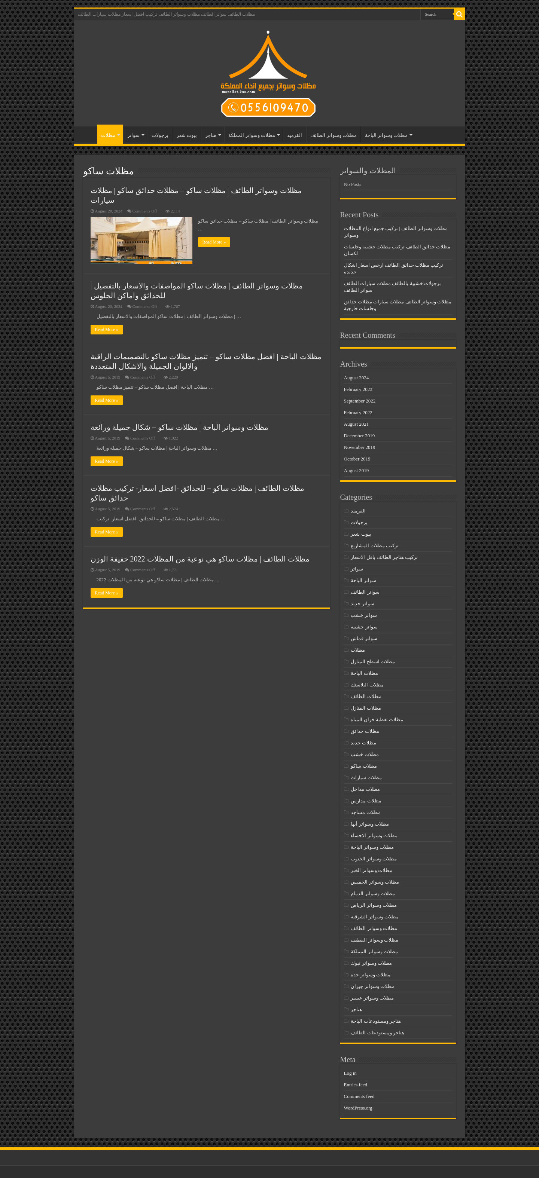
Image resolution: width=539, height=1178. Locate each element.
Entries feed (355, 1084)
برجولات (160, 135)
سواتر (133, 135)
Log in (350, 1073)
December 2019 (359, 435)
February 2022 (358, 412)
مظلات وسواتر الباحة (386, 135)
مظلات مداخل (365, 789)
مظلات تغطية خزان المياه (377, 719)
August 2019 (356, 470)
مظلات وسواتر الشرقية (375, 917)
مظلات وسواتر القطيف (374, 940)
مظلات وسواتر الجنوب (374, 859)
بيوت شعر (187, 135)
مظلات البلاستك (367, 685)
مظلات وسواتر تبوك (371, 963)
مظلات (108, 135)
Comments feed (359, 1096)
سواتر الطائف (365, 592)
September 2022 (360, 401)
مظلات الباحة (364, 673)
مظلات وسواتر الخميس (375, 882)
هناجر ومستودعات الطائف (377, 1032)
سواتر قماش (364, 638)
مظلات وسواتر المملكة (251, 135)
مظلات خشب (364, 754)
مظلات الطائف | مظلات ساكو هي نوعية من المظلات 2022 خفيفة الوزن (200, 559)
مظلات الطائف (366, 696)
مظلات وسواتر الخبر (371, 870)
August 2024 (356, 377)
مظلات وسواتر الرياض (374, 905)
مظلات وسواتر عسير (372, 998)
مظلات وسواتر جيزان (373, 986)
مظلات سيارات (366, 777)
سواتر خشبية (364, 627)
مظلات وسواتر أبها (370, 824)
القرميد (294, 135)
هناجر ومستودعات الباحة (376, 1021)
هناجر (210, 135)
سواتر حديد (362, 603)
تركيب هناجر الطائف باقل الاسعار (384, 557)
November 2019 (359, 447)
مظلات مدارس (366, 801)
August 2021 (356, 424)
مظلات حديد (363, 743)
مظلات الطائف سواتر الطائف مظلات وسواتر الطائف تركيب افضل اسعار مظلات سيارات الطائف (166, 14)
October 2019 (357, 459)
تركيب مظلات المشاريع (375, 545)
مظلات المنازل (366, 708)
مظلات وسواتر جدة (370, 974)
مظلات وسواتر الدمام (373, 893)
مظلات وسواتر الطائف (333, 135)
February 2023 (358, 389)
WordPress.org (358, 1108)
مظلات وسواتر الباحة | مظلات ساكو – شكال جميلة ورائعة (179, 427)
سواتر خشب (364, 615)
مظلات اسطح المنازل (373, 661)
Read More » (214, 242)
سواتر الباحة (363, 580)
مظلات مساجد (365, 812)
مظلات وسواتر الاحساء (374, 835)
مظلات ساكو (364, 766)
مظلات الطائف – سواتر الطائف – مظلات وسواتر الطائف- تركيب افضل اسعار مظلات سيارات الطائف (87, 134)
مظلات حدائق (365, 731)
